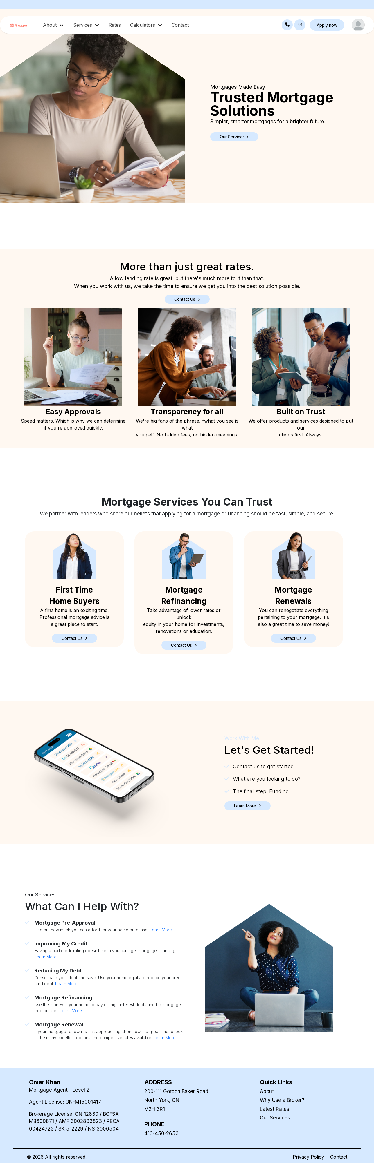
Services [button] (83, 25)
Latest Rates (274, 1109)
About (267, 1091)
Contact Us (187, 299)
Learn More (161, 929)
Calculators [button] (143, 25)
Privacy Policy (308, 1157)
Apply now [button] (327, 25)
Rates (115, 25)
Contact (180, 25)
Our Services (275, 1118)
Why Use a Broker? (282, 1100)
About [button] (50, 25)
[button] (74, 638)
